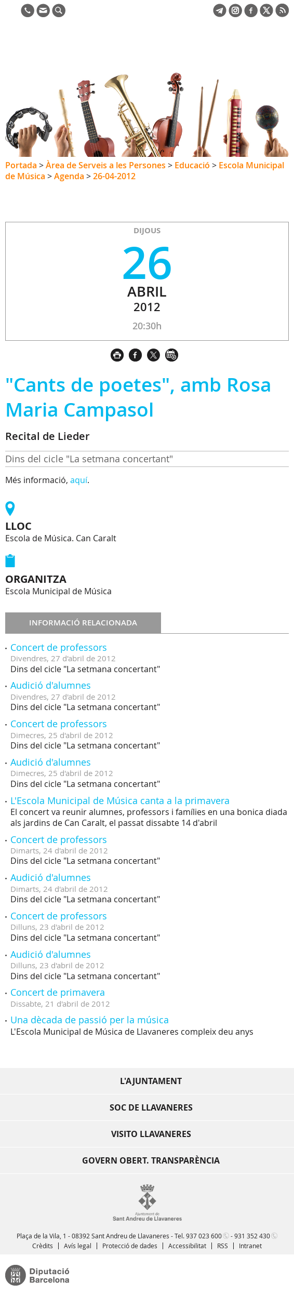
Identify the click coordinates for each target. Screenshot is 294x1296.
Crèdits (42, 1245)
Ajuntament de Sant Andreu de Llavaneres (55, 54)
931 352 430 (252, 1236)
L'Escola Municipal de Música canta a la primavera (120, 800)
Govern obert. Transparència (151, 1160)
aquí (78, 480)
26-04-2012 (114, 176)
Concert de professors (58, 647)
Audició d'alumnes (50, 685)
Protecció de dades (129, 1245)
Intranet (250, 1245)
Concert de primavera (57, 992)
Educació (192, 165)
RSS (222, 1245)
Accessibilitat (187, 1245)
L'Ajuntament (151, 1081)
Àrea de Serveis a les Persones (106, 165)
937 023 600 (204, 1236)
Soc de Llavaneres (151, 1107)
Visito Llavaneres (151, 1134)
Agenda (69, 176)
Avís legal (77, 1245)
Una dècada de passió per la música (89, 1019)
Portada (21, 165)
